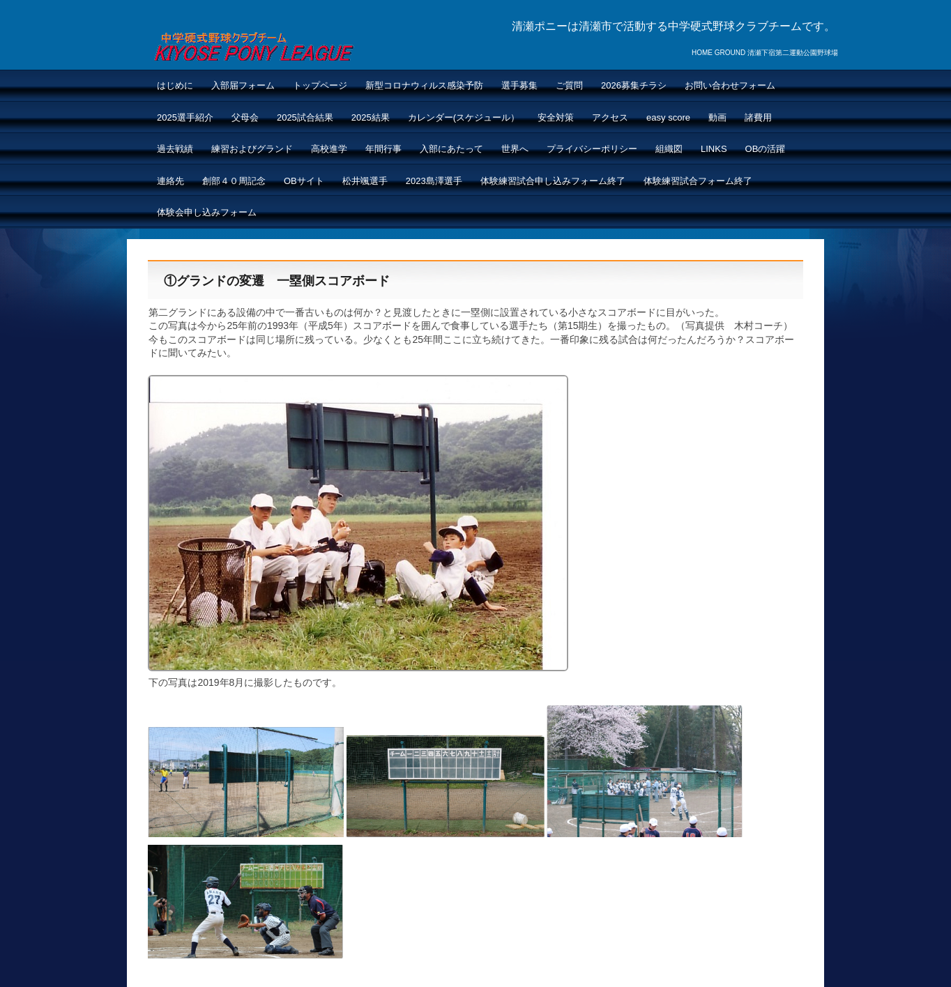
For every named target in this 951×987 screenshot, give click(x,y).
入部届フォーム (243, 85)
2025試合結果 (305, 117)
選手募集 (519, 85)
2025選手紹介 (185, 117)
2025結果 (370, 117)
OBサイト (304, 181)
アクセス (610, 117)
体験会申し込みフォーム (207, 212)
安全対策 (556, 117)
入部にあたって (451, 149)
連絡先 (170, 181)
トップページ (320, 85)
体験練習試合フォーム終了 (698, 181)
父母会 (245, 117)
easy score (668, 117)
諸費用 (758, 117)
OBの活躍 (765, 149)
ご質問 (569, 85)
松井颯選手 (365, 181)
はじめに (175, 85)
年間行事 (383, 149)
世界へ (514, 149)
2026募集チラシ (634, 85)
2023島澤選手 (434, 181)
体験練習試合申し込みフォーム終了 (552, 181)
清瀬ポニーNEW (253, 44)
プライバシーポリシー (592, 149)
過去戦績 (175, 149)
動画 (717, 117)
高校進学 (329, 149)
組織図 (669, 149)
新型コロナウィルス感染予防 (424, 85)
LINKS (714, 149)
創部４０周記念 (234, 181)
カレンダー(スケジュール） (463, 117)
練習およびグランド (252, 149)
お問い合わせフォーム (730, 85)
